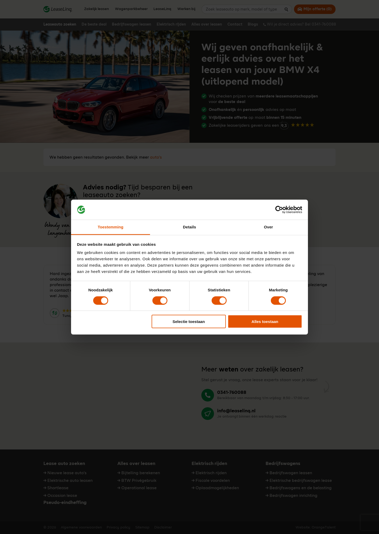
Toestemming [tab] (110, 227)
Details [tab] (189, 227)
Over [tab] (268, 227)
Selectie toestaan (189, 321)
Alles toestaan (265, 321)
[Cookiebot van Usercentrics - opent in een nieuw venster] (279, 210)
